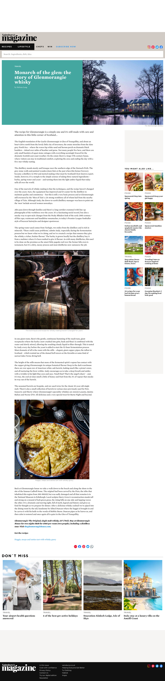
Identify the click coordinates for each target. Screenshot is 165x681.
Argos (64, 675)
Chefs (40, 46)
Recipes (8, 46)
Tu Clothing (66, 670)
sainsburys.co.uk (68, 665)
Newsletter (43, 678)
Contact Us (43, 673)
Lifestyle (25, 46)
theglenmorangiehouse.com (37, 526)
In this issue (44, 665)
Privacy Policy (44, 670)
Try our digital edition (48, 675)
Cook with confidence (48, 668)
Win (50, 46)
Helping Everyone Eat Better (73, 668)
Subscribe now (66, 46)
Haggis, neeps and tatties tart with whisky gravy (35, 539)
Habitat (65, 673)
